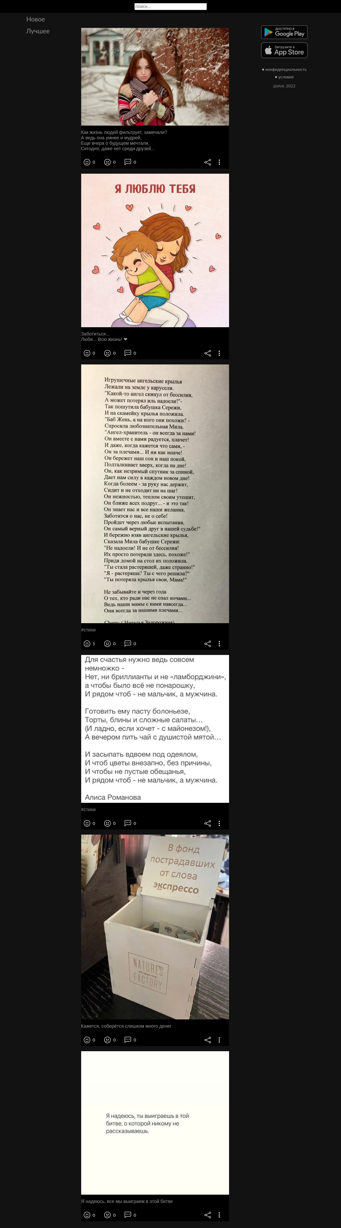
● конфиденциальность (284, 69)
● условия (284, 76)
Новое (35, 19)
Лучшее (38, 31)
